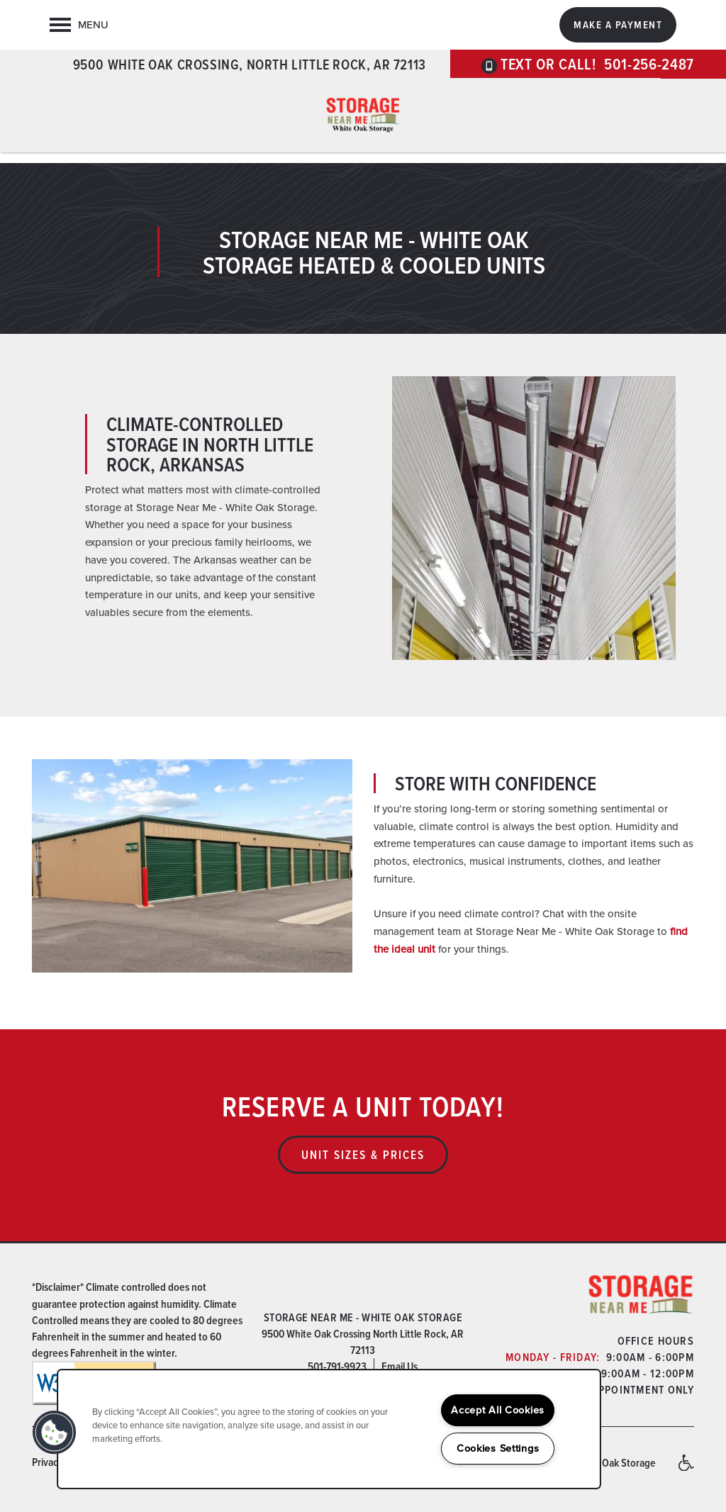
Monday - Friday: (553, 1357)
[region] (329, 1429)
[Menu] (79, 25)
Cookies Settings (498, 1448)
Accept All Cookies (497, 1410)
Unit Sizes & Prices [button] (363, 1154)
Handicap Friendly (685, 1469)
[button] (617, 25)
